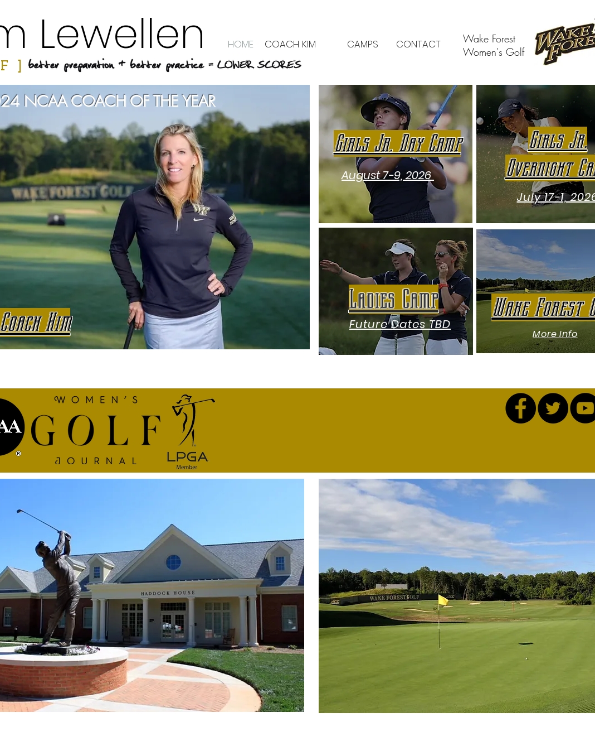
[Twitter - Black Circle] (553, 408)
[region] (395, 154)
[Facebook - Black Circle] (520, 408)
